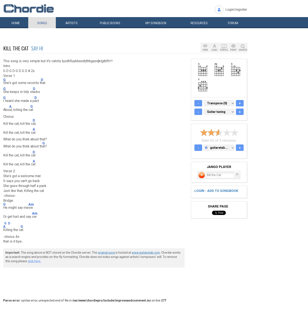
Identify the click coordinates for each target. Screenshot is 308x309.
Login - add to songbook (216, 191)
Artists (71, 23)
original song (106, 252)
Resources (199, 23)
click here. (34, 261)
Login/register (236, 9)
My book (155, 23)
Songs (42, 23)
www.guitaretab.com (146, 252)
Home (16, 23)
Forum (233, 23)
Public (110, 23)
